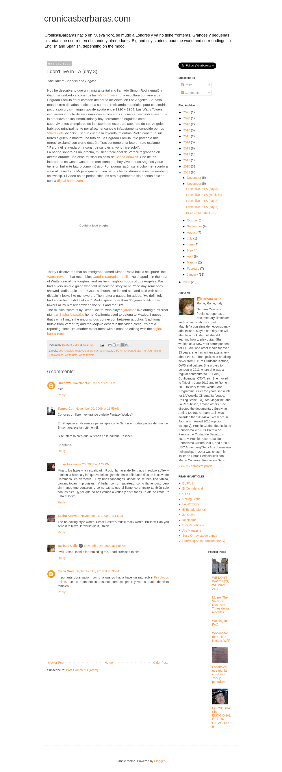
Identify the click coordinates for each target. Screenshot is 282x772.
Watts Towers (107, 95)
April (190, 256)
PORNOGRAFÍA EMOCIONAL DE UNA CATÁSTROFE (221, 717)
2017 (187, 124)
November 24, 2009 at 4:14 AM (102, 516)
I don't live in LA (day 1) (202, 207)
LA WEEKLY (191, 504)
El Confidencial (192, 488)
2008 (187, 282)
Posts (186, 85)
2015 (187, 136)
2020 (187, 118)
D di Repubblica (193, 525)
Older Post (160, 662)
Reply (62, 395)
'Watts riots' (55, 133)
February (193, 268)
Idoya (62, 464)
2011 (187, 160)
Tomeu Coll (66, 408)
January (193, 274)
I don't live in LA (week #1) (204, 195)
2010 (187, 166)
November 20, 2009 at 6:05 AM (94, 383)
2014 (187, 142)
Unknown (65, 383)
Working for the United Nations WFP (221, 636)
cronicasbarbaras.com (87, 18)
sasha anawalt (103, 350)
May (190, 250)
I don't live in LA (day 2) (202, 201)
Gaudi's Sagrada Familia (111, 276)
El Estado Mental (194, 509)
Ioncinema (189, 520)
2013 (187, 148)
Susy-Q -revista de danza (199, 535)
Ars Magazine (191, 530)
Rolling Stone (191, 499)
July (190, 238)
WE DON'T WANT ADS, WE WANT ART (220, 583)
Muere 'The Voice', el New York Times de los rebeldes (221, 605)
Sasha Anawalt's (71, 314)
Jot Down (188, 514)
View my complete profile (195, 466)
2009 (187, 172)
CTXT (186, 494)
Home (108, 662)
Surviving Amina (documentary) (203, 541)
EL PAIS (188, 483)
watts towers (86, 355)
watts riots (71, 355)
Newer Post (56, 662)
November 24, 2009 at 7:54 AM (105, 545)
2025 (187, 112)
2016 (187, 130)
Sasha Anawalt (127, 157)
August (192, 232)
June (190, 244)
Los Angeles (66, 350)
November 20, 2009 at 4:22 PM (88, 464)
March (191, 262)
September (195, 226)
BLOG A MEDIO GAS (201, 213)
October (193, 220)
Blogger (159, 761)
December (194, 177)
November (194, 183)
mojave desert (84, 350)
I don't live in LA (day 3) (202, 189)
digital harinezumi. (70, 180)
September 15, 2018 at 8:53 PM (97, 571)
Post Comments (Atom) (82, 670)
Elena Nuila (66, 571)
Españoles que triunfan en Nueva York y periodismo (220, 674)
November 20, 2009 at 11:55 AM (98, 408)
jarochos (129, 310)
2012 (187, 154)
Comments (190, 92)
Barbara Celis (68, 545)
